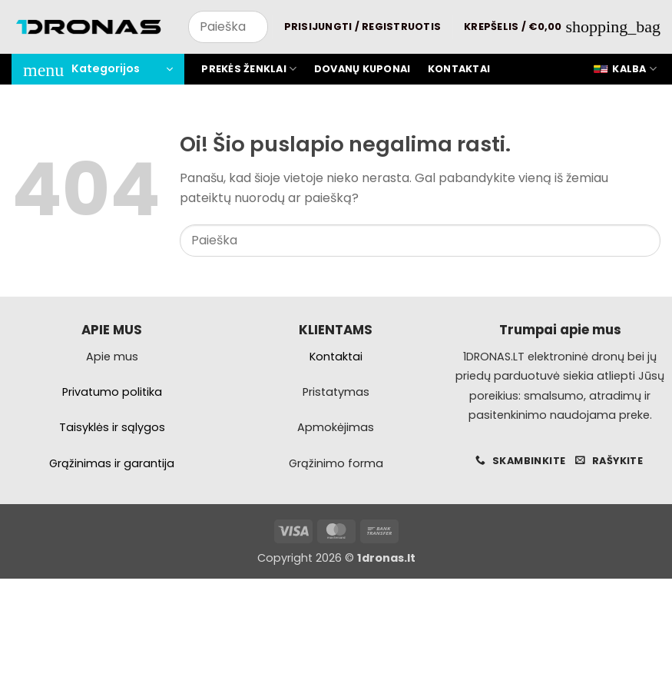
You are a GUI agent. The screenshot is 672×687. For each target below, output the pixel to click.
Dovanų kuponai (362, 68)
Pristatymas (336, 392)
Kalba (625, 69)
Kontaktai (459, 68)
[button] (363, 27)
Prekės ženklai (248, 68)
